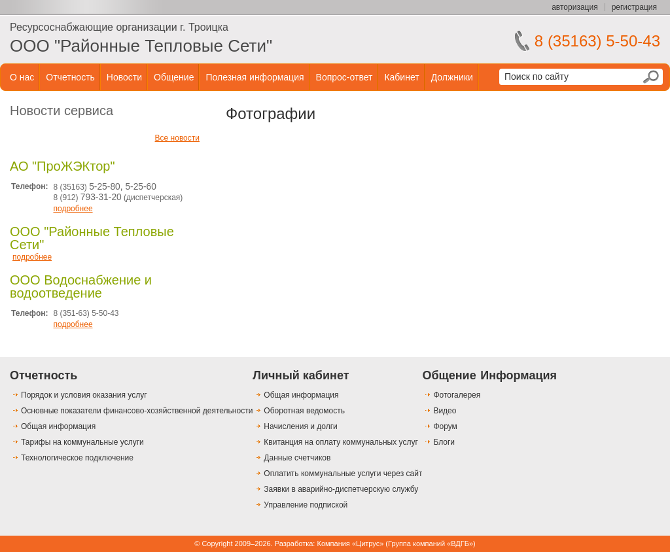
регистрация (634, 7)
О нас (22, 77)
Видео (444, 410)
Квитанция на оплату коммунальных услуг (340, 442)
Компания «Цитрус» (350, 543)
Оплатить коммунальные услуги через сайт (343, 473)
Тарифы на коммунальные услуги (82, 442)
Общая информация (58, 426)
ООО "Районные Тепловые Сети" (141, 46)
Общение (174, 77)
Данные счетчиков (297, 457)
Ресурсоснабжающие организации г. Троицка (119, 27)
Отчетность (70, 77)
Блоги (444, 442)
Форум (445, 426)
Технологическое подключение (77, 457)
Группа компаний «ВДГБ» (430, 543)
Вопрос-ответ (344, 77)
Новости (124, 77)
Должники (452, 77)
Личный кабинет (301, 375)
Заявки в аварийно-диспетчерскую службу (341, 489)
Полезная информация (254, 77)
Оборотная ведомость (304, 410)
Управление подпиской (305, 504)
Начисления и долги (300, 426)
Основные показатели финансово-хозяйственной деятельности (137, 410)
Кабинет (401, 77)
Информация (518, 375)
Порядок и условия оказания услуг (84, 395)
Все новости (177, 138)
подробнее (72, 208)
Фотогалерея (456, 395)
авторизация (574, 7)
